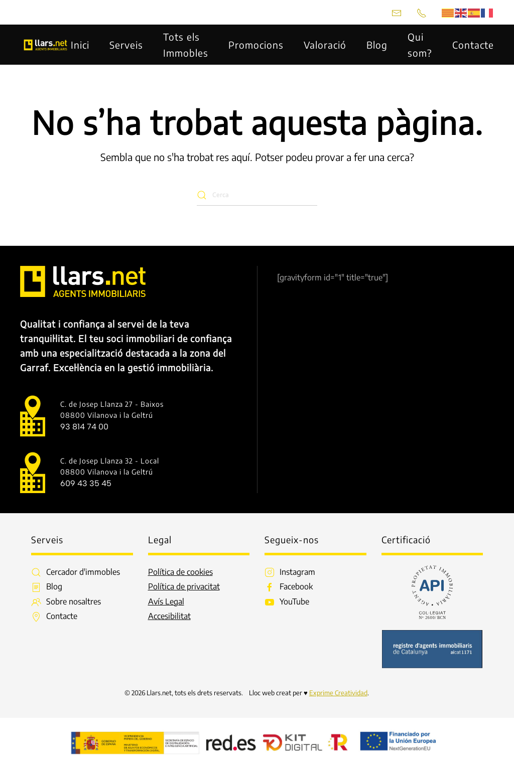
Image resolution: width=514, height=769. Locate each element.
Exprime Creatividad (338, 693)
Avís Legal (166, 601)
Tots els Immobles (185, 45)
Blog (377, 45)
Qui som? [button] (420, 45)
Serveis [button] (126, 45)
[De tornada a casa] (45, 45)
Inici (80, 45)
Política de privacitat (184, 586)
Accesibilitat (169, 616)
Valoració (325, 45)
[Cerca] (257, 195)
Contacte (473, 45)
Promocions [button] (256, 45)
